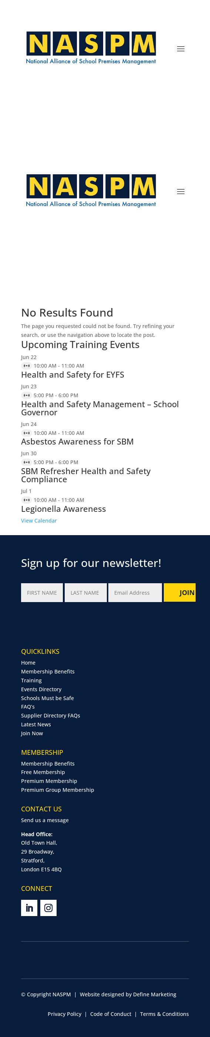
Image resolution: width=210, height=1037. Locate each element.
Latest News (36, 724)
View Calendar (39, 520)
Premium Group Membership (57, 789)
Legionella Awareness (63, 508)
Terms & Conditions (164, 1013)
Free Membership (43, 772)
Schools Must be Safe (47, 698)
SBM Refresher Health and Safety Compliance (85, 474)
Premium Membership (49, 780)
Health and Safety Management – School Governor (100, 408)
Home (28, 662)
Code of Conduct (110, 1013)
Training (31, 680)
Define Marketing (154, 994)
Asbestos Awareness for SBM (77, 441)
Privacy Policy (64, 1013)
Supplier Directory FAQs (50, 715)
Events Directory (41, 689)
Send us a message (45, 820)
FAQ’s (28, 706)
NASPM (61, 994)
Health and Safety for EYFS (72, 374)
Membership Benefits (48, 671)
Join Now (32, 733)
